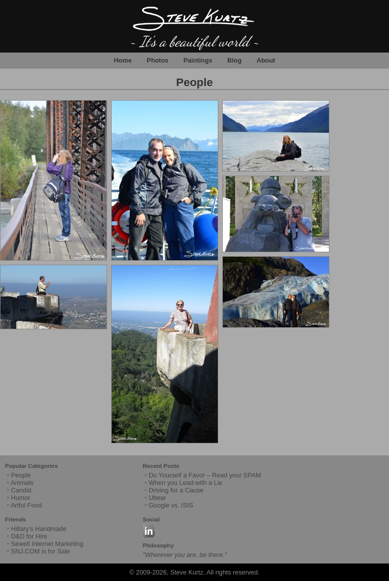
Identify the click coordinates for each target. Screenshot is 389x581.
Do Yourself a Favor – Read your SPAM (205, 475)
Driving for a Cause (176, 490)
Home (123, 60)
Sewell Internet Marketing (47, 543)
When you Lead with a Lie (185, 482)
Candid (21, 490)
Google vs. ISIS (171, 505)
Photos (157, 60)
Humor (20, 497)
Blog (234, 60)
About (266, 60)
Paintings (197, 60)
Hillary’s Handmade (39, 528)
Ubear (157, 497)
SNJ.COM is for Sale (40, 551)
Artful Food (26, 505)
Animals (22, 482)
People (194, 82)
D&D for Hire (29, 536)
